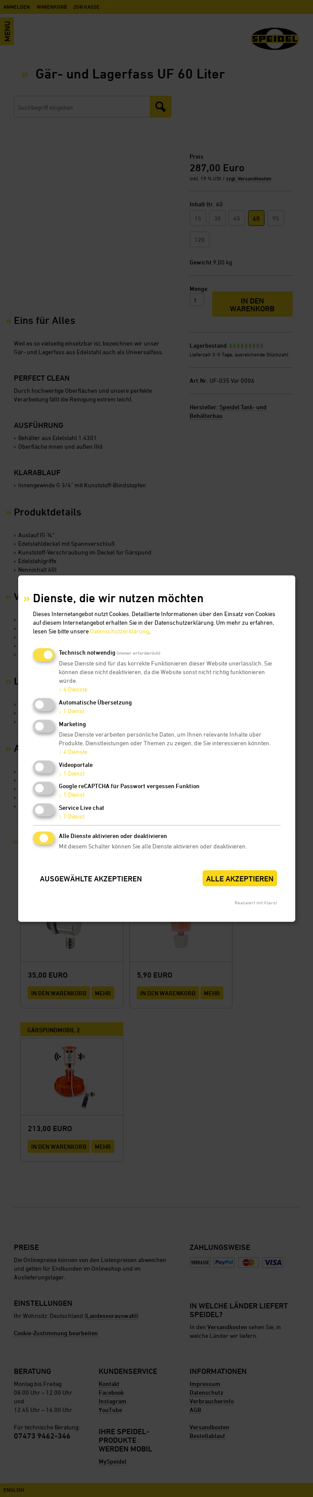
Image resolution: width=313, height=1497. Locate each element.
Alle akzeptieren (240, 878)
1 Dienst (71, 710)
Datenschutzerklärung (119, 631)
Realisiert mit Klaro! (256, 902)
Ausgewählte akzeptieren (91, 878)
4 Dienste (73, 689)
